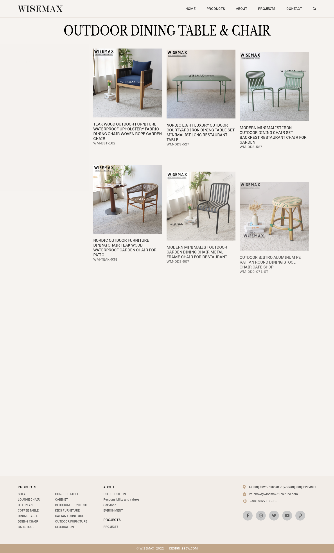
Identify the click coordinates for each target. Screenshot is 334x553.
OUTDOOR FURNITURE (71, 521)
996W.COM (189, 548)
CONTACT (294, 9)
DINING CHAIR (28, 521)
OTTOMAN (30, 72)
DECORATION (64, 527)
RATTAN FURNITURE (37, 161)
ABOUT (241, 9)
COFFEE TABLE (28, 510)
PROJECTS (266, 9)
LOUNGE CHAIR (34, 62)
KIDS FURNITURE (35, 152)
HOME (190, 9)
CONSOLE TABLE (34, 122)
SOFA (26, 52)
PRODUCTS (216, 9)
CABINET (29, 132)
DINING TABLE (28, 516)
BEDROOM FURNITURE (71, 505)
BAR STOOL (31, 112)
